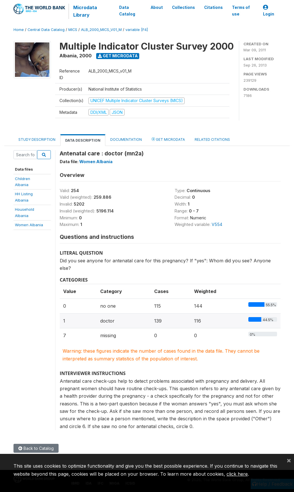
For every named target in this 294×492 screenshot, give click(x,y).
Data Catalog (127, 10)
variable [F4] (136, 30)
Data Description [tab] (82, 140)
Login (268, 10)
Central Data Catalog (46, 30)
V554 (217, 224)
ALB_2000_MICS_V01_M (101, 30)
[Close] (289, 460)
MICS (72, 30)
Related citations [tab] (212, 139)
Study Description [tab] (36, 139)
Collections (183, 7)
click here (237, 474)
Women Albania (29, 224)
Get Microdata (118, 55)
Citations (213, 7)
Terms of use (241, 10)
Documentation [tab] (126, 139)
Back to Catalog (36, 448)
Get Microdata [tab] (168, 139)
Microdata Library (85, 11)
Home (18, 30)
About (157, 7)
